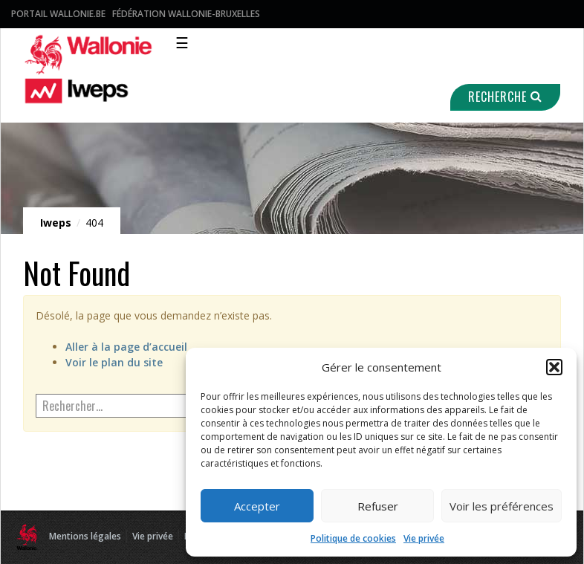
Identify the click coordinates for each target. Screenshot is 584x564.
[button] (554, 367)
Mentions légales (85, 536)
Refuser (377, 506)
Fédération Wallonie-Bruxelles (186, 13)
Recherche (505, 97)
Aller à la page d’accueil (126, 347)
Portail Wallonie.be (58, 13)
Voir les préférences (502, 506)
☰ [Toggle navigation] (182, 43)
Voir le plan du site (114, 362)
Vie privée (423, 538)
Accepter (257, 506)
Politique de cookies (353, 538)
